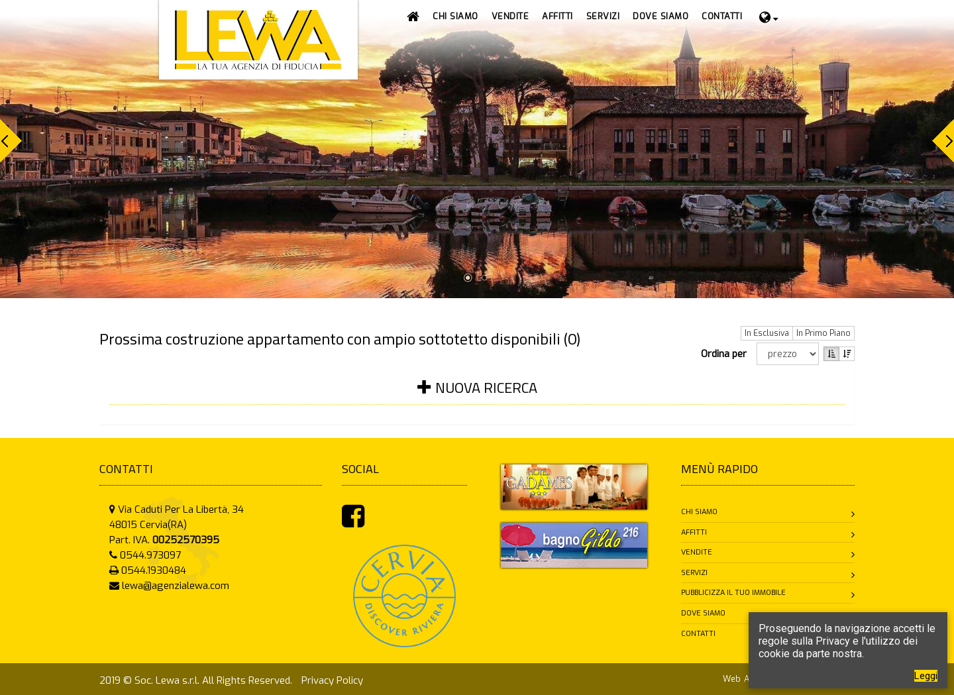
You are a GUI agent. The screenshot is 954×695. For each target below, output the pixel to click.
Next (943, 140)
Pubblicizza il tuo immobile (733, 593)
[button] (510, 16)
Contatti (698, 634)
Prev (11, 140)
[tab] (477, 396)
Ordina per (726, 353)
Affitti (694, 532)
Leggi (925, 676)
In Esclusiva (767, 333)
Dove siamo (703, 613)
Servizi (694, 573)
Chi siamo (699, 512)
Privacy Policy (332, 680)
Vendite (696, 552)
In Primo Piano (823, 333)
